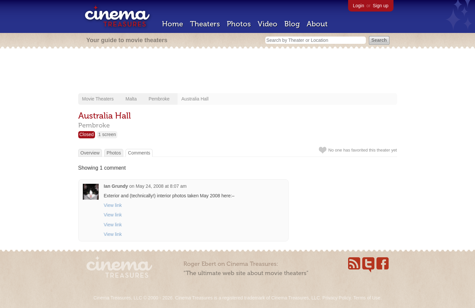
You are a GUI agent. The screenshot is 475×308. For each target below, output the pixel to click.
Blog (292, 23)
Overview (90, 152)
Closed (87, 134)
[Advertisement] (237, 71)
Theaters (205, 23)
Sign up (380, 5)
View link (113, 205)
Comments (139, 152)
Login (358, 5)
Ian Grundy (116, 186)
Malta (131, 98)
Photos (239, 23)
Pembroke (159, 98)
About (317, 23)
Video (267, 23)
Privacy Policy (336, 297)
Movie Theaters (98, 98)
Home (172, 23)
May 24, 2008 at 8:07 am (161, 186)
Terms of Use (366, 297)
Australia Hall (194, 98)
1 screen (107, 134)
